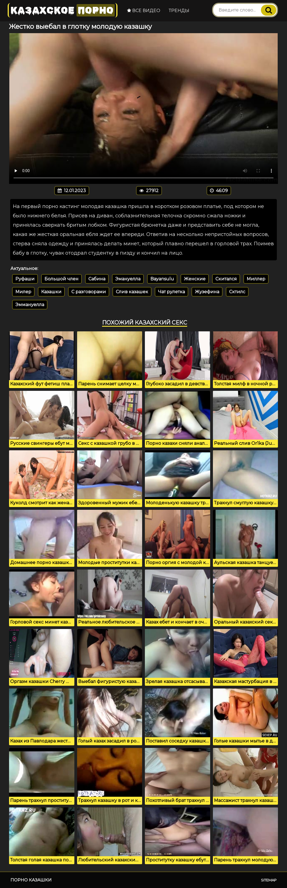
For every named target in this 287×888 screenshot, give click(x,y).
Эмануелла (127, 278)
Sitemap (269, 880)
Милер (23, 291)
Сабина (96, 278)
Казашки (51, 291)
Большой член (61, 278)
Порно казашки (31, 880)
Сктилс (237, 291)
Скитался (226, 278)
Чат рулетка (171, 291)
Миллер (256, 278)
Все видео (143, 10)
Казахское (62, 10)
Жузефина (207, 291)
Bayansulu (162, 278)
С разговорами (88, 291)
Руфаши (25, 278)
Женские (195, 278)
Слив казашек (132, 291)
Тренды (179, 10)
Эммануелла (29, 304)
